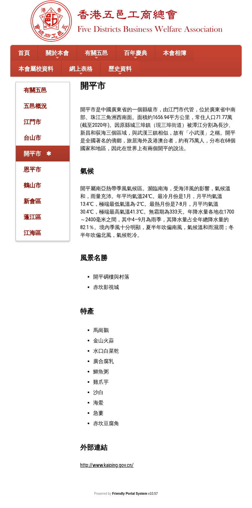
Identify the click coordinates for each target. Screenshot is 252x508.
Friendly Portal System (130, 493)
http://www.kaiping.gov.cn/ (107, 465)
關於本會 (57, 55)
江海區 (32, 232)
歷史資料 (120, 70)
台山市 (32, 137)
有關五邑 (96, 55)
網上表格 (81, 70)
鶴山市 (32, 185)
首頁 (24, 53)
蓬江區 (32, 217)
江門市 (32, 121)
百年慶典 (135, 55)
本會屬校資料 (35, 68)
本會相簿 (174, 53)
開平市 (32, 153)
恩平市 (32, 169)
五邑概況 (35, 106)
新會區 (32, 201)
